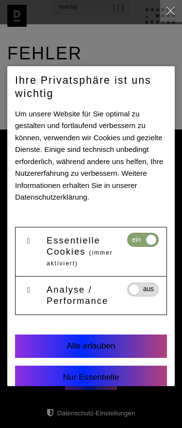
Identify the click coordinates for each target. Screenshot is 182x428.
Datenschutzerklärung (51, 197)
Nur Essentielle (91, 377)
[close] (171, 11)
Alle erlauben (90, 346)
